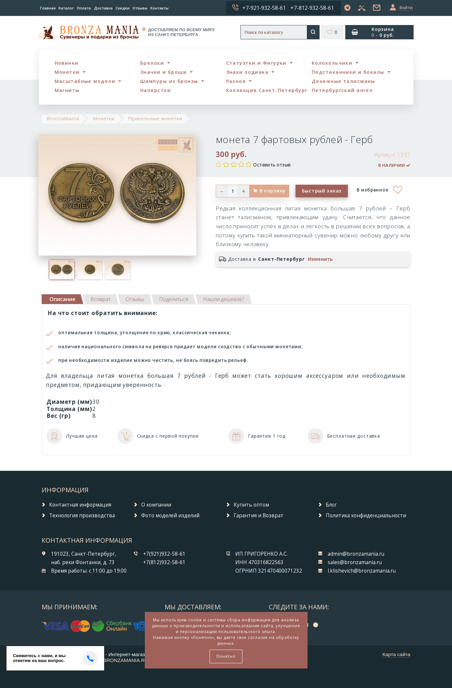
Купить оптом (251, 504)
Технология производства (82, 515)
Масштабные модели (85, 81)
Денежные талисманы (343, 81)
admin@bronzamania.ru (356, 553)
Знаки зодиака (247, 72)
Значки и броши (163, 72)
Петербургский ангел (342, 90)
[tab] (100, 299)
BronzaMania (63, 118)
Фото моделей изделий (170, 515)
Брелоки (152, 63)
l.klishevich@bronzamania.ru (362, 570)
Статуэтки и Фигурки (256, 63)
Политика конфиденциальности (366, 515)
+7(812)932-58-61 (164, 562)
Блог (331, 504)
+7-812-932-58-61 (312, 7)
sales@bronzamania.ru (355, 562)
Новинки (67, 63)
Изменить (320, 259)
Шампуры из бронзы (169, 81)
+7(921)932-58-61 (164, 553)
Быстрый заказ (322, 191)
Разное (236, 81)
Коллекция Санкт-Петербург (267, 90)
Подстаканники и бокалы (348, 72)
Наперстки (155, 90)
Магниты (67, 90)
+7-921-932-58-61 (264, 7)
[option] (62, 269)
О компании (156, 504)
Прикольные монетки (155, 118)
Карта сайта (396, 654)
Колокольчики (332, 63)
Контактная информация (80, 504)
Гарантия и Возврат (258, 515)
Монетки (67, 72)
